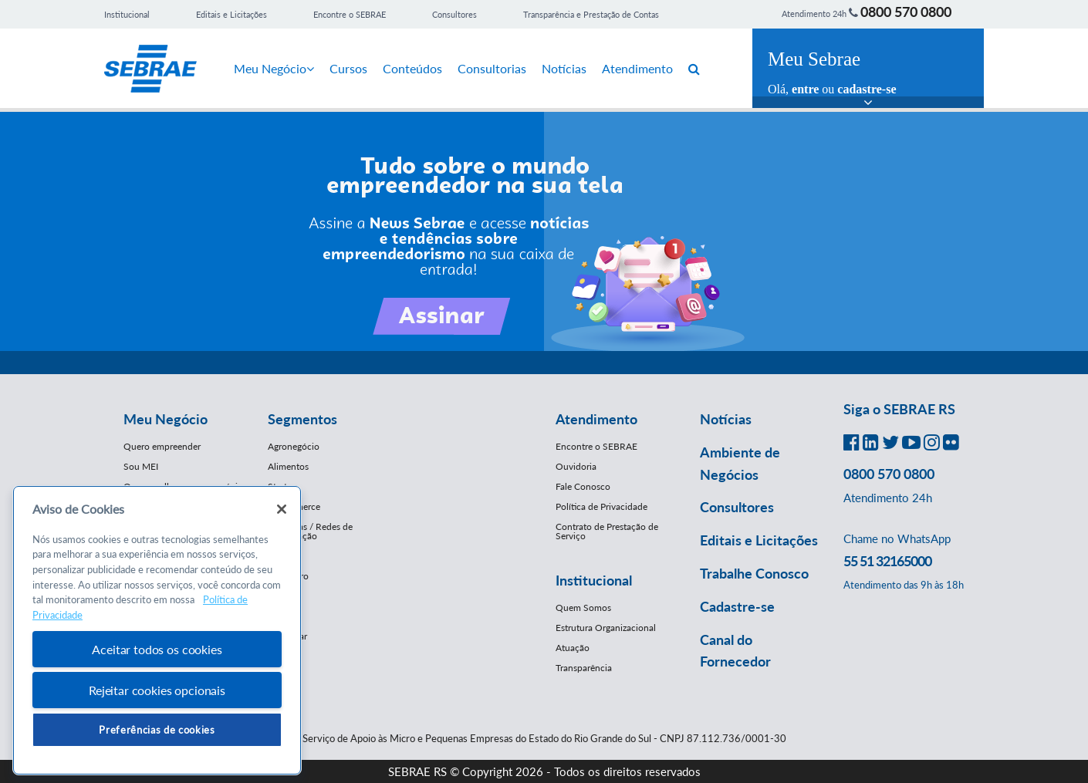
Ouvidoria (576, 466)
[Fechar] (282, 509)
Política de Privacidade (601, 506)
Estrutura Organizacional (606, 627)
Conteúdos (412, 68)
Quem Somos (583, 607)
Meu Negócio (274, 68)
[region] (157, 630)
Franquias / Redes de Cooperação (310, 531)
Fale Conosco (583, 486)
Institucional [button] (594, 580)
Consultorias (492, 68)
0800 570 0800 (905, 11)
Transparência (584, 667)
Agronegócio (293, 446)
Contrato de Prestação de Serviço (607, 531)
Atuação (573, 647)
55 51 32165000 (887, 560)
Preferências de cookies (157, 730)
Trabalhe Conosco (754, 573)
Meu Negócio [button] (165, 418)
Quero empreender (162, 446)
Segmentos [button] (302, 418)
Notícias (564, 68)
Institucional (127, 14)
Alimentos (288, 466)
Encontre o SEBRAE (349, 14)
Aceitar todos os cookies (156, 649)
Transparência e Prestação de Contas (591, 14)
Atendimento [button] (596, 418)
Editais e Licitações (231, 14)
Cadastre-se (737, 606)
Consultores (454, 14)
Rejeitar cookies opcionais (157, 690)
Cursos (348, 68)
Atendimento (637, 68)
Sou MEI (140, 466)
